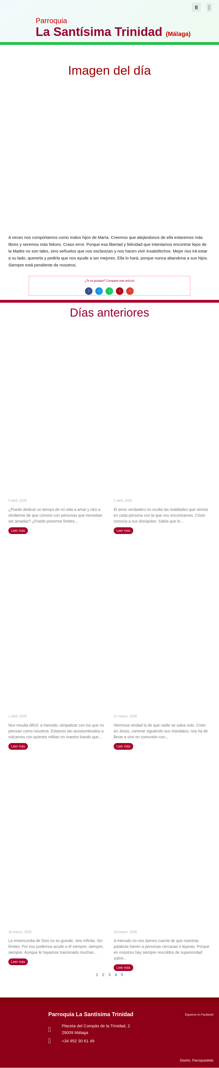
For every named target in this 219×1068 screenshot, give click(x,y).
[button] (209, 7)
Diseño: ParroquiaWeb (196, 1061)
